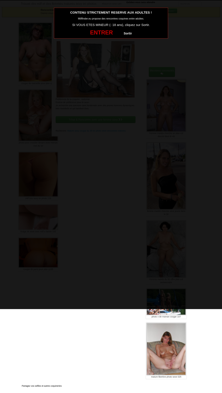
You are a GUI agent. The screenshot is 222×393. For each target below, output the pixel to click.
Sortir (128, 33)
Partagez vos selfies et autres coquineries (42, 386)
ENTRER (101, 32)
